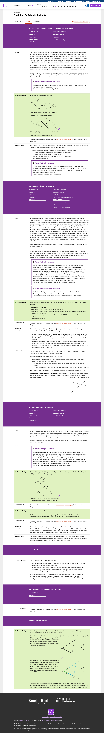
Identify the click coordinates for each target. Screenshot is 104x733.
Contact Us (68, 1)
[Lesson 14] (69, 6)
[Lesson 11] (61, 6)
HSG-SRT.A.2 (33, 197)
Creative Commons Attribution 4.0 (50, 720)
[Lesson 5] (47, 6)
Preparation (19, 22)
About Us (60, 1)
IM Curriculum (51, 1)
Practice (37, 22)
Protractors (57, 204)
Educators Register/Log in (93, 1)
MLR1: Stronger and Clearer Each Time (63, 197)
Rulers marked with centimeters (62, 207)
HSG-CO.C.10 (33, 415)
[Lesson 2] (40, 6)
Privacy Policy (45, 717)
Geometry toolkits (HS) (60, 202)
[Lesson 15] (72, 6)
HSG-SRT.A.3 (33, 41)
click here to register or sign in (64, 139)
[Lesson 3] (42, 6)
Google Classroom (79, 1)
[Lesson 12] (64, 6)
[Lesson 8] (53, 6)
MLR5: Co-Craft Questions (60, 415)
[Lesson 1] (38, 6)
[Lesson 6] (49, 6)
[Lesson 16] (75, 6)
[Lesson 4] (44, 6)
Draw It (56, 194)
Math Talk (56, 37)
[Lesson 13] (67, 6)
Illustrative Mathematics (24, 720)
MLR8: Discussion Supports (61, 40)
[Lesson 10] (58, 6)
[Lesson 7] (51, 6)
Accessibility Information (56, 717)
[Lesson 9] (56, 6)
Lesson (28, 22)
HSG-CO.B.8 (33, 37)
